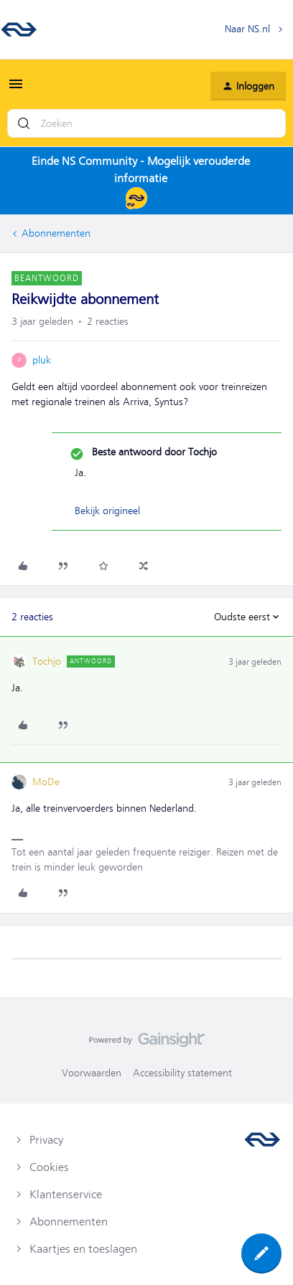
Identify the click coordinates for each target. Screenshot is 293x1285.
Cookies (49, 1167)
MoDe (46, 781)
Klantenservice (65, 1194)
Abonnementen (56, 233)
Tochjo (46, 661)
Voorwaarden (91, 1072)
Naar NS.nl (247, 28)
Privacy (46, 1140)
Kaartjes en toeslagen (83, 1249)
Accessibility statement (182, 1072)
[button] (15, 89)
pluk (41, 360)
